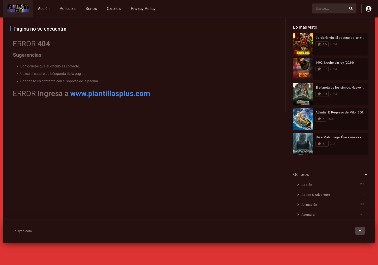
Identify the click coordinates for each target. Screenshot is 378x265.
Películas (68, 8)
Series (91, 8)
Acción (44, 8)
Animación (309, 205)
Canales (114, 8)
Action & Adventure (315, 195)
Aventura (308, 214)
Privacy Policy (143, 8)
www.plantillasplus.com (110, 93)
